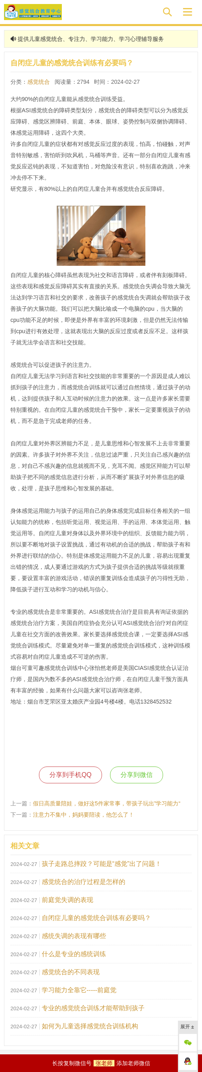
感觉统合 (38, 82)
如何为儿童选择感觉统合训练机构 (90, 1026)
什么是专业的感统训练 (74, 954)
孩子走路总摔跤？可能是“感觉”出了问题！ (102, 863)
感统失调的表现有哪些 (74, 935)
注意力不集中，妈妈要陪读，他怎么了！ (83, 814)
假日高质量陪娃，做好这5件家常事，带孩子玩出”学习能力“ (106, 803)
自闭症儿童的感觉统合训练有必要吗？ (96, 917)
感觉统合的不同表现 (71, 972)
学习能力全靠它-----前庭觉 (79, 990)
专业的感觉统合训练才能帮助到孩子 (93, 1008)
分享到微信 (136, 774)
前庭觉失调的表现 (67, 899)
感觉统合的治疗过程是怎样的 (83, 881)
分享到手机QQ (70, 774)
